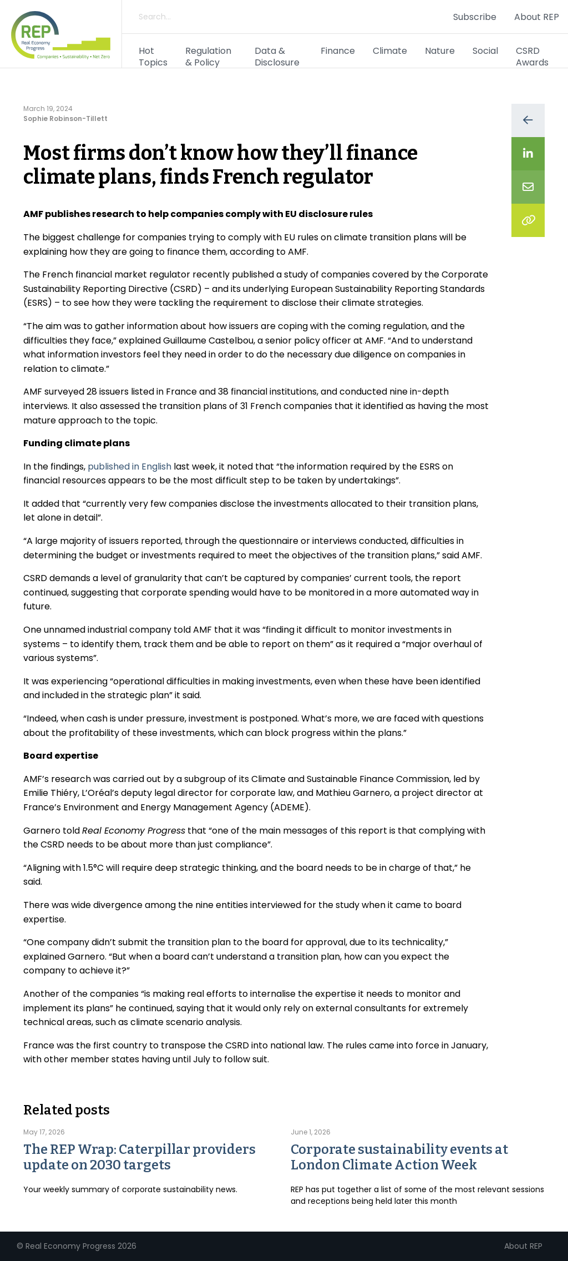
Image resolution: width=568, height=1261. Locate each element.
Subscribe (474, 17)
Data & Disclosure (277, 56)
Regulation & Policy (208, 56)
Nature (440, 50)
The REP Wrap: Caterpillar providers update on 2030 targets (139, 1157)
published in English (129, 466)
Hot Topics (153, 56)
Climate (390, 50)
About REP (536, 17)
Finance (338, 50)
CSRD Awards (532, 56)
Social (485, 50)
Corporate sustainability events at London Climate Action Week (399, 1157)
